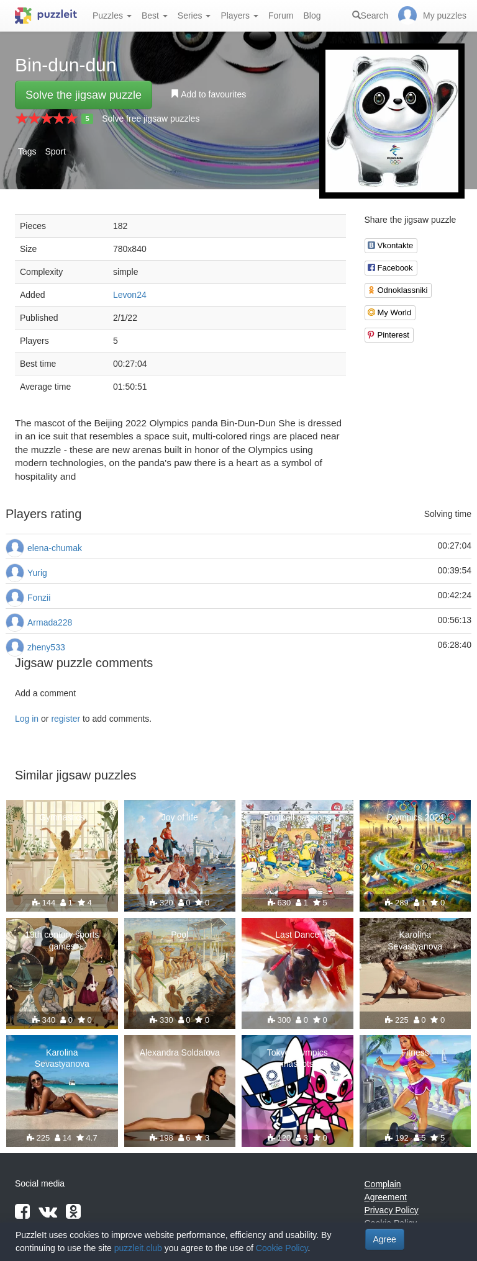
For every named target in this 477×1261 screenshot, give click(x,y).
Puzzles (112, 15)
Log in (27, 719)
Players (239, 15)
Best (155, 15)
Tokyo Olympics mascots (297, 1058)
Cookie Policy (282, 1248)
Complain (383, 1184)
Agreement (386, 1197)
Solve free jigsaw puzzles (150, 118)
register (65, 719)
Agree (384, 1239)
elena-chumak (54, 548)
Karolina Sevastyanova (415, 940)
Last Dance (297, 935)
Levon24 (130, 295)
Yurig (37, 573)
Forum (280, 15)
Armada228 (49, 622)
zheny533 (46, 647)
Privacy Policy (392, 1210)
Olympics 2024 (415, 817)
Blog (311, 15)
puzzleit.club (138, 1248)
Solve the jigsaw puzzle (83, 95)
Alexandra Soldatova (180, 1052)
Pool (179, 935)
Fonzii (38, 598)
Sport (55, 151)
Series (194, 15)
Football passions (297, 817)
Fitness (415, 1052)
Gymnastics (61, 817)
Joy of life (179, 817)
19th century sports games (62, 940)
